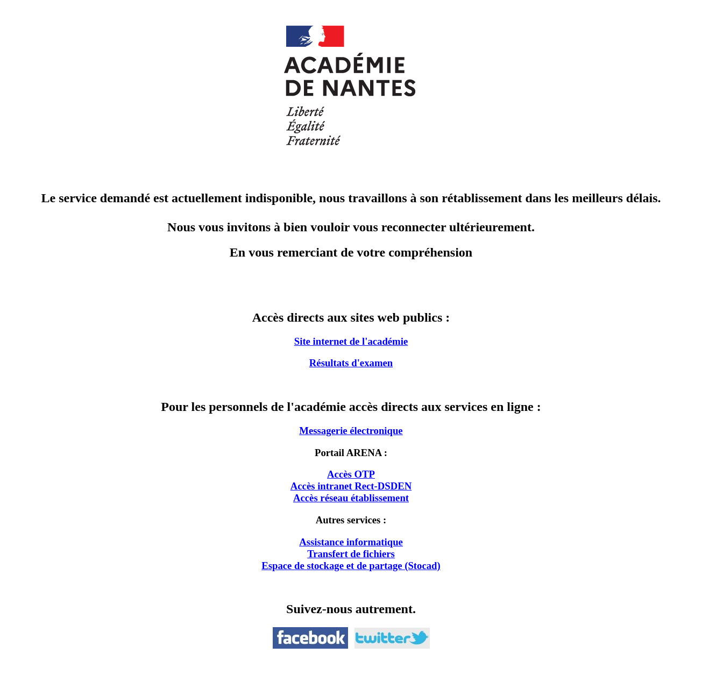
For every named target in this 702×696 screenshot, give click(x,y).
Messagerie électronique (350, 430)
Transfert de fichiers (351, 553)
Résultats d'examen (351, 362)
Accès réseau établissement (351, 497)
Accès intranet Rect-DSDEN (351, 486)
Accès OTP (351, 474)
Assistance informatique (351, 542)
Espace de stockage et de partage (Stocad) (350, 565)
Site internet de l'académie (351, 341)
